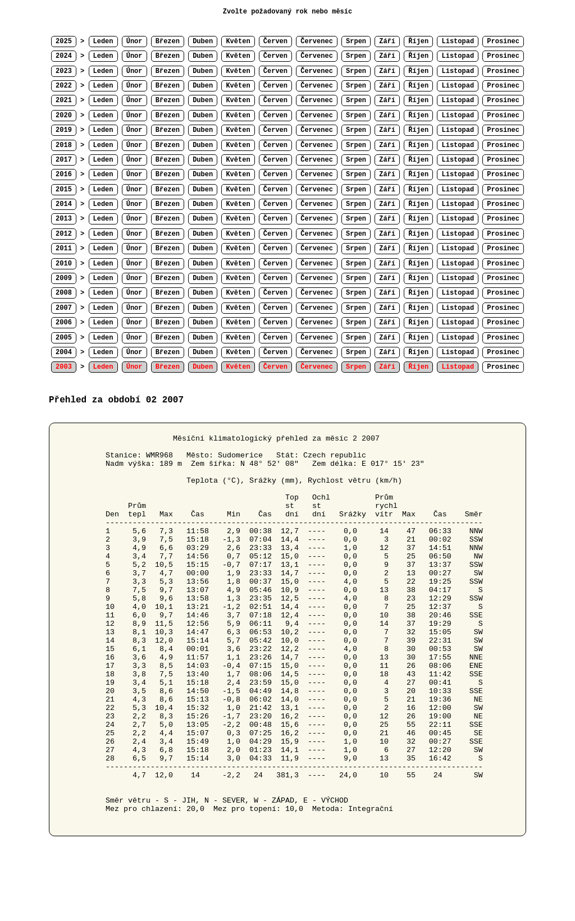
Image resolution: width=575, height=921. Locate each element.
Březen (168, 41)
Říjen (418, 41)
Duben (203, 41)
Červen (275, 41)
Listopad (457, 41)
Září (387, 41)
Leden (103, 41)
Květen (238, 41)
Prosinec (503, 41)
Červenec (316, 41)
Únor (134, 41)
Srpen (356, 41)
